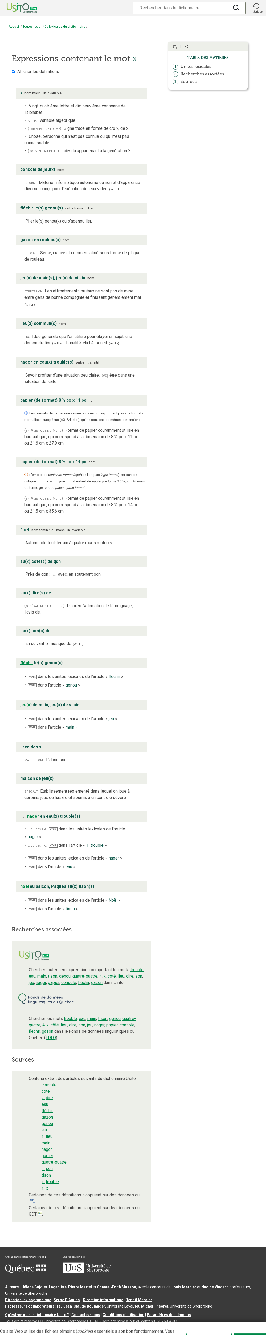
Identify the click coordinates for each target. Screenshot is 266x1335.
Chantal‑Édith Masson (116, 1287)
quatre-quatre (84, 976)
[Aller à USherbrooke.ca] (87, 1272)
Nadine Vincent (214, 1287)
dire (129, 976)
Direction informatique (103, 1300)
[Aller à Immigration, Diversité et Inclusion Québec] (25, 1271)
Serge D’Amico (67, 1300)
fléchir (83, 982)
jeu (31, 982)
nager (41, 982)
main (41, 976)
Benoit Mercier (139, 1300)
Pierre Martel (80, 1287)
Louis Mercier (183, 1287)
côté (112, 976)
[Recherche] (181, 8)
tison (52, 976)
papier (53, 982)
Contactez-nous (85, 1315)
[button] (256, 8)
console (68, 982)
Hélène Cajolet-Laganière (44, 1287)
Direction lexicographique (28, 1300)
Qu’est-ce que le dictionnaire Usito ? (37, 1315)
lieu (121, 976)
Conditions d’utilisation (123, 1315)
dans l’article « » (54, 685)
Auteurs (12, 1287)
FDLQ (51, 1037)
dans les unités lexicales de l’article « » (75, 676)
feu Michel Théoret (151, 1306)
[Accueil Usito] (16, 8)
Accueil (14, 27)
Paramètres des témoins (169, 1315)
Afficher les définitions (38, 71)
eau (32, 976)
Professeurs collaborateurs (30, 1306)
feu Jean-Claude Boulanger (81, 1306)
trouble (137, 969)
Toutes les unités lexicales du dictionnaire (54, 27)
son (138, 976)
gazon (97, 982)
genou (65, 976)
